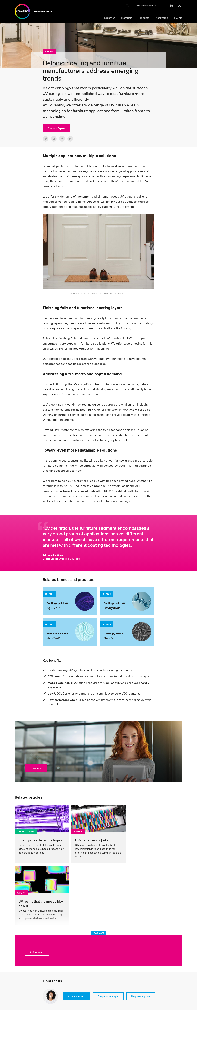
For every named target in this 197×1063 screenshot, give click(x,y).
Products (143, 17)
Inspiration (161, 17)
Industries (109, 17)
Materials (126, 17)
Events (178, 17)
